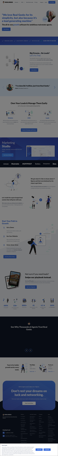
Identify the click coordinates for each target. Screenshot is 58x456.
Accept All (47, 449)
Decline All (39, 449)
